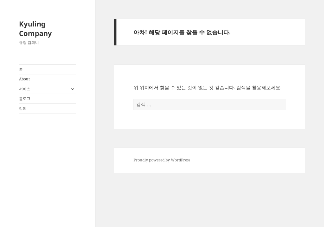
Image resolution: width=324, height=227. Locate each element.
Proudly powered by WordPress (162, 160)
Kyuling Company (35, 28)
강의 (23, 108)
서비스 (24, 88)
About (24, 79)
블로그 (24, 98)
